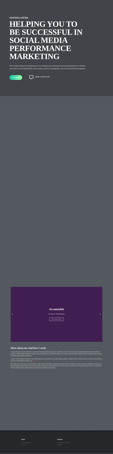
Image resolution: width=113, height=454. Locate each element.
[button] (12, 315)
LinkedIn (35, 361)
